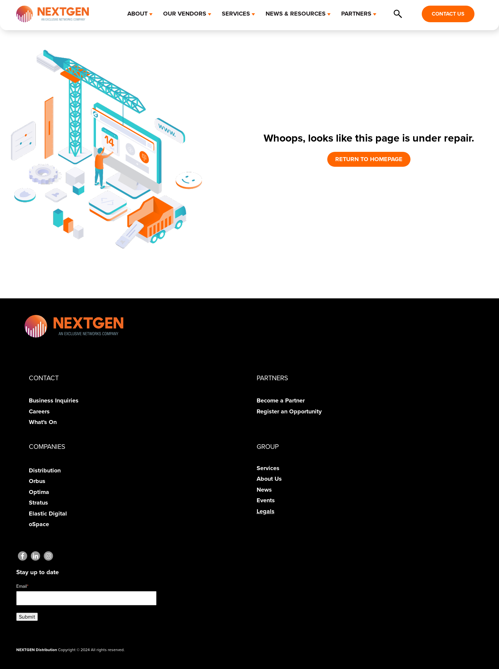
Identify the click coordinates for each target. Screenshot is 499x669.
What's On (43, 422)
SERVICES (236, 13)
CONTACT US (448, 14)
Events (266, 500)
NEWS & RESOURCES (296, 13)
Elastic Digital (48, 513)
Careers (39, 411)
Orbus (37, 481)
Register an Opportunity (289, 411)
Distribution (45, 470)
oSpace (39, 524)
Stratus (38, 502)
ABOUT (137, 13)
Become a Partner (281, 400)
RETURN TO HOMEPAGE (369, 159)
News (264, 489)
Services (268, 468)
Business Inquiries (54, 400)
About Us (269, 478)
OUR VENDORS (184, 13)
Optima (39, 492)
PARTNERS (356, 13)
